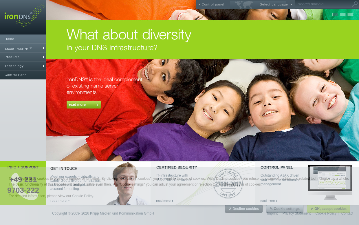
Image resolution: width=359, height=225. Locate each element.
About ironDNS (18, 48)
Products (12, 57)
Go (354, 4)
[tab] (23, 47)
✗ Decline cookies (244, 209)
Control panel (213, 4)
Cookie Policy (82, 196)
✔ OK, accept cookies (329, 209)
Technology (14, 66)
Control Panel (16, 75)
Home (9, 39)
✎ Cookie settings (285, 209)
